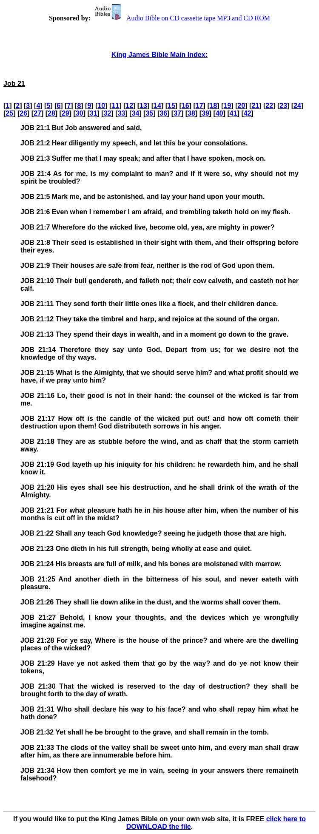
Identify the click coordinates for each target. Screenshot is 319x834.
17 (199, 105)
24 (297, 105)
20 (241, 105)
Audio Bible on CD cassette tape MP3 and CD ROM (181, 18)
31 (93, 113)
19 (227, 105)
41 (233, 113)
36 (163, 113)
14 (157, 105)
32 (107, 113)
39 (205, 113)
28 (51, 113)
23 (283, 105)
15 (171, 105)
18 (213, 105)
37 (177, 113)
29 (65, 113)
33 (121, 113)
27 (37, 113)
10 (101, 105)
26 (23, 113)
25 (9, 113)
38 (191, 113)
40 (219, 113)
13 (143, 105)
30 (79, 113)
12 (129, 105)
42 (247, 113)
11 (115, 105)
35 (149, 113)
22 (269, 105)
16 (185, 105)
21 (255, 105)
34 (135, 113)
